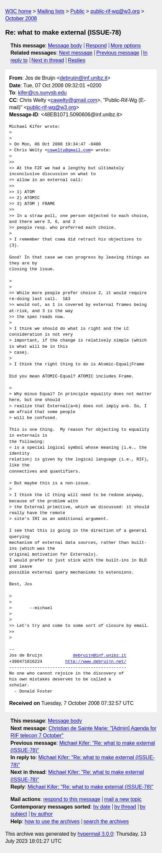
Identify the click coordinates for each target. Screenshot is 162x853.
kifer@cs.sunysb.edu (42, 92)
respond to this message (71, 799)
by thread (125, 807)
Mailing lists (50, 11)
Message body (65, 45)
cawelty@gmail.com (74, 100)
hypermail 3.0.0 (95, 834)
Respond (96, 45)
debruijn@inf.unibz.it (83, 78)
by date (101, 807)
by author (42, 814)
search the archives (106, 821)
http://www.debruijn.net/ (95, 662)
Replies (76, 60)
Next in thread (47, 60)
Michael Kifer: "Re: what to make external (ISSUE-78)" (90, 787)
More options (126, 45)
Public (77, 11)
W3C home (18, 11)
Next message (75, 53)
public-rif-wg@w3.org (115, 11)
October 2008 (21, 18)
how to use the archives (52, 821)
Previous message (117, 53)
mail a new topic (123, 799)
